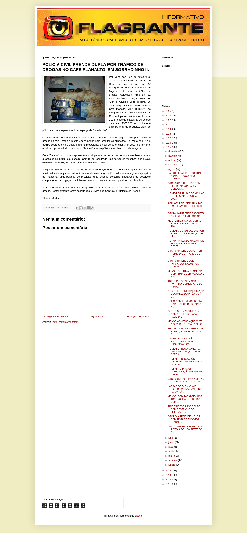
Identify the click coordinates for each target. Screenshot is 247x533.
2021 (169, 124)
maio (171, 447)
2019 (169, 129)
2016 (169, 142)
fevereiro (173, 460)
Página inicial (97, 316)
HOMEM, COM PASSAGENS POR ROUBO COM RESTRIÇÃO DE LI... (186, 233)
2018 (169, 133)
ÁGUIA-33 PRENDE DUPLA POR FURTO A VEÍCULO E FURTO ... (185, 206)
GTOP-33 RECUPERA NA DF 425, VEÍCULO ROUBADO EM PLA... (186, 380)
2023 (169, 115)
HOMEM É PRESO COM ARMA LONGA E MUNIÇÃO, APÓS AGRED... (184, 352)
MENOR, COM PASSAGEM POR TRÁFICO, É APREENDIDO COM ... (185, 399)
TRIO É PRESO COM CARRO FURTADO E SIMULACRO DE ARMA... (185, 284)
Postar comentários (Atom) (65, 322)
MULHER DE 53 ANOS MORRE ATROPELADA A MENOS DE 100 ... (184, 223)
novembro (173, 155)
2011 (169, 484)
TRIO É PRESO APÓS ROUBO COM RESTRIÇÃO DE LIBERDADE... (184, 409)
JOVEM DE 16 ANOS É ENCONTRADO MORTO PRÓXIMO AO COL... (182, 341)
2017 (169, 138)
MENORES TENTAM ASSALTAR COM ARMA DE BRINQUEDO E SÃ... (186, 274)
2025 (169, 111)
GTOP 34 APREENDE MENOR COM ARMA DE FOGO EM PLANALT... (184, 419)
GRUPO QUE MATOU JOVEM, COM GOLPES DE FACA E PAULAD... (184, 314)
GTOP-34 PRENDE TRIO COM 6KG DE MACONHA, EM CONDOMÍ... (184, 186)
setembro (173, 164)
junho (171, 442)
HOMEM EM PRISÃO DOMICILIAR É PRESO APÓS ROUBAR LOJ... (186, 196)
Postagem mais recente (55, 316)
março (172, 455)
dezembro (173, 151)
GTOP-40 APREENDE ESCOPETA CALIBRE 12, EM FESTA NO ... (186, 214)
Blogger (139, 515)
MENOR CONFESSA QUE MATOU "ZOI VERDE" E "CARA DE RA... (186, 322)
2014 (169, 470)
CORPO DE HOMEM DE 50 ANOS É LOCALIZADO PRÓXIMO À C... (186, 294)
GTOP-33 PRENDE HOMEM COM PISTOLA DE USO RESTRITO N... (186, 429)
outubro (172, 160)
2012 (169, 479)
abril (170, 451)
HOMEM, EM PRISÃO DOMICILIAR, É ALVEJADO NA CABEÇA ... (185, 372)
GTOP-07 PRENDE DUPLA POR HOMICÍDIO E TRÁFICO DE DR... (185, 254)
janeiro (172, 465)
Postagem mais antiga (138, 316)
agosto (172, 169)
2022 (169, 120)
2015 (169, 147)
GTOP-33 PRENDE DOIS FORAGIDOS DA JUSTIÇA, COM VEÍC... (183, 264)
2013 (169, 475)
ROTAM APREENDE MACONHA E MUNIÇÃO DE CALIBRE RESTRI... (186, 243)
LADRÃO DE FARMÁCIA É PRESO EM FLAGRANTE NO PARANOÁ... (185, 389)
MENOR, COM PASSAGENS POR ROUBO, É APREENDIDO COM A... (186, 331)
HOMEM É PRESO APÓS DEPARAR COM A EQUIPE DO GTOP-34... (185, 362)
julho (171, 438)
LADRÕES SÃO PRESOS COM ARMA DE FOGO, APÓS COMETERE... (184, 176)
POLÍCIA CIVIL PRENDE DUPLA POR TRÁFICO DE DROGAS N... (185, 304)
